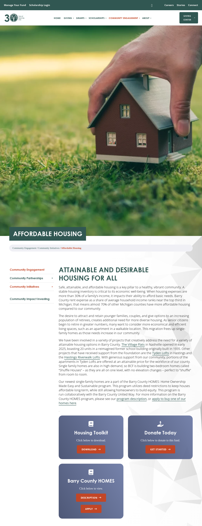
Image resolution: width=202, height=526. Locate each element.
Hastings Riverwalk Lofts (82, 357)
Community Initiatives (48, 248)
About (145, 18)
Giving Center (189, 18)
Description (91, 497)
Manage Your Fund (15, 5)
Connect (193, 5)
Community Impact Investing (30, 310)
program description (132, 399)
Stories (181, 5)
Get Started (160, 449)
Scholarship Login (39, 5)
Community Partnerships (31, 278)
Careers (169, 5)
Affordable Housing (21, 297)
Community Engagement (123, 18)
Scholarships (96, 18)
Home (57, 18)
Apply (91, 508)
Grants (80, 18)
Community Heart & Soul (24, 303)
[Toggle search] (152, 5)
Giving (68, 18)
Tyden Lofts (160, 353)
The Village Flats (133, 344)
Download (91, 449)
